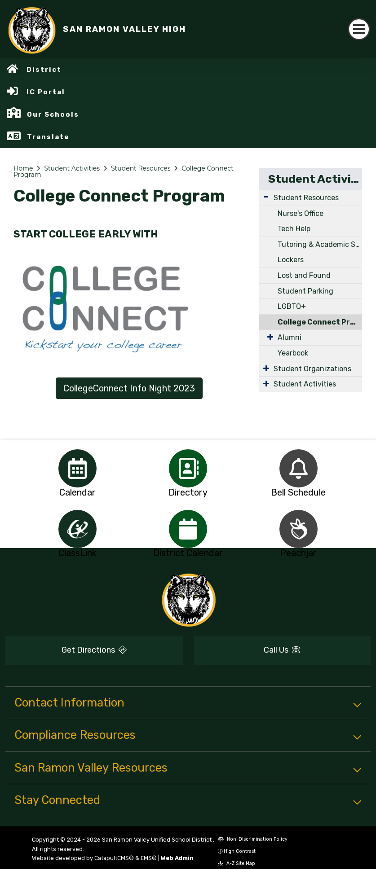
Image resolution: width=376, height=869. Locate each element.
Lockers (291, 259)
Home (23, 168)
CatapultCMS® (114, 858)
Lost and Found (304, 275)
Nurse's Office (300, 213)
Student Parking (305, 291)
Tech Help (294, 228)
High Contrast (240, 851)
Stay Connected (57, 800)
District (44, 70)
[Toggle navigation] (359, 29)
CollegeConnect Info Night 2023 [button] (129, 388)
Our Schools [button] (53, 114)
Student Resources (141, 168)
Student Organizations (312, 368)
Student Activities (72, 168)
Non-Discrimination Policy (253, 839)
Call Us (282, 650)
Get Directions (94, 650)
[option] (77, 468)
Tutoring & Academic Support (320, 244)
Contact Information (69, 702)
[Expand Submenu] (266, 197)
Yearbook (293, 353)
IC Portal (46, 92)
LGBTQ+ (292, 306)
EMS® (149, 858)
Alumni (289, 337)
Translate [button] (48, 137)
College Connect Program (320, 322)
